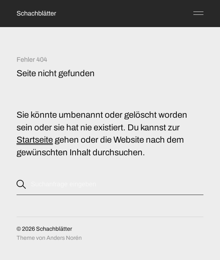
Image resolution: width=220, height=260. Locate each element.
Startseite (35, 139)
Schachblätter (36, 13)
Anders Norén (64, 238)
